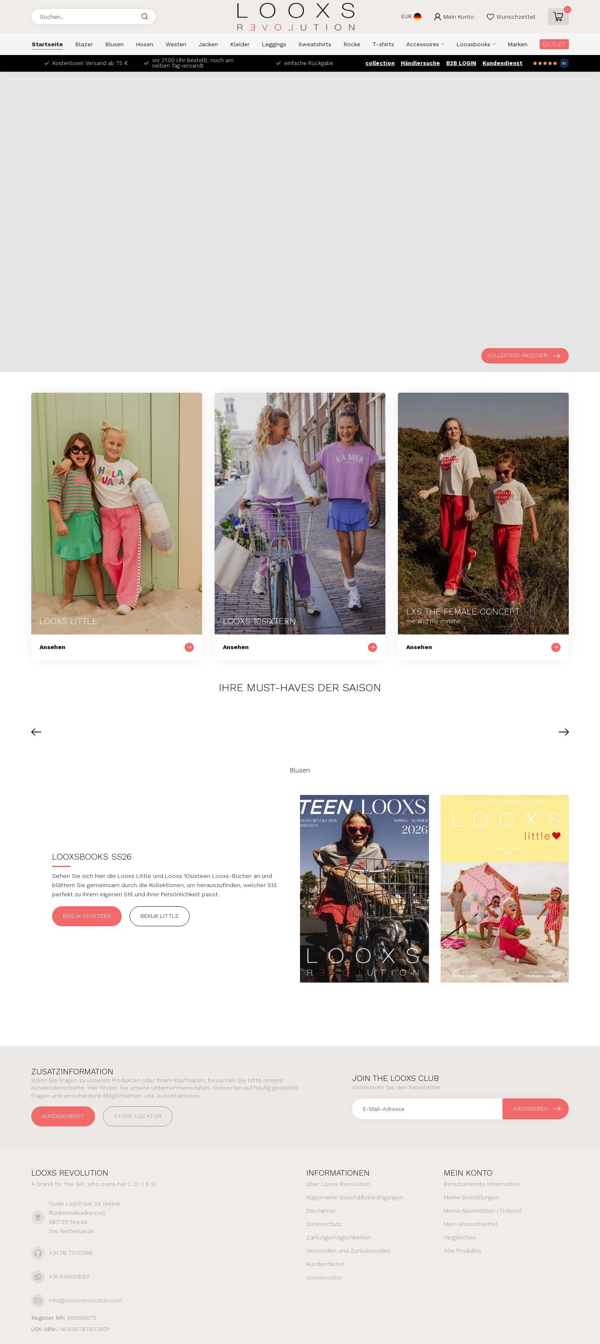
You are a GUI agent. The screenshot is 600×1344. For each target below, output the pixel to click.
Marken (518, 44)
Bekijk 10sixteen (87, 916)
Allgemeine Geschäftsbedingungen (354, 1197)
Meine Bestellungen (471, 1197)
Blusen (114, 44)
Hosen (144, 44)
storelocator (324, 1277)
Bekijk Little (159, 916)
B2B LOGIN (461, 63)
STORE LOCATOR (138, 1116)
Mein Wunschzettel (471, 1224)
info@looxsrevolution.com (85, 1300)
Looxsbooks (473, 44)
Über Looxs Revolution (338, 1184)
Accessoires (422, 44)
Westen (175, 44)
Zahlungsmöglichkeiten (338, 1237)
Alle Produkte (462, 1250)
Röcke (351, 44)
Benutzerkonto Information (481, 1184)
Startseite (47, 44)
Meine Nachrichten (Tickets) (483, 1210)
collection (380, 63)
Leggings (274, 44)
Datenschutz (324, 1224)
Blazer (84, 44)
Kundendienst (502, 63)
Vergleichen (460, 1237)
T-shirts (383, 44)
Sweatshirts (314, 44)
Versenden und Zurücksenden (348, 1250)
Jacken (208, 44)
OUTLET (554, 44)
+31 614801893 (69, 1276)
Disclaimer (321, 1210)
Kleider (240, 44)
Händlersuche (420, 63)
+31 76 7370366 (71, 1252)
